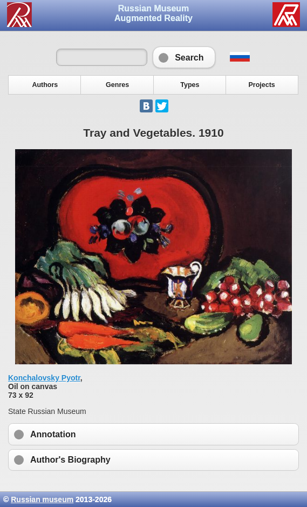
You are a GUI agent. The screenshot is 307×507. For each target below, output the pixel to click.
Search (183, 57)
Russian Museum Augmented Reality (153, 13)
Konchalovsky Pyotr (44, 377)
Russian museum (42, 499)
